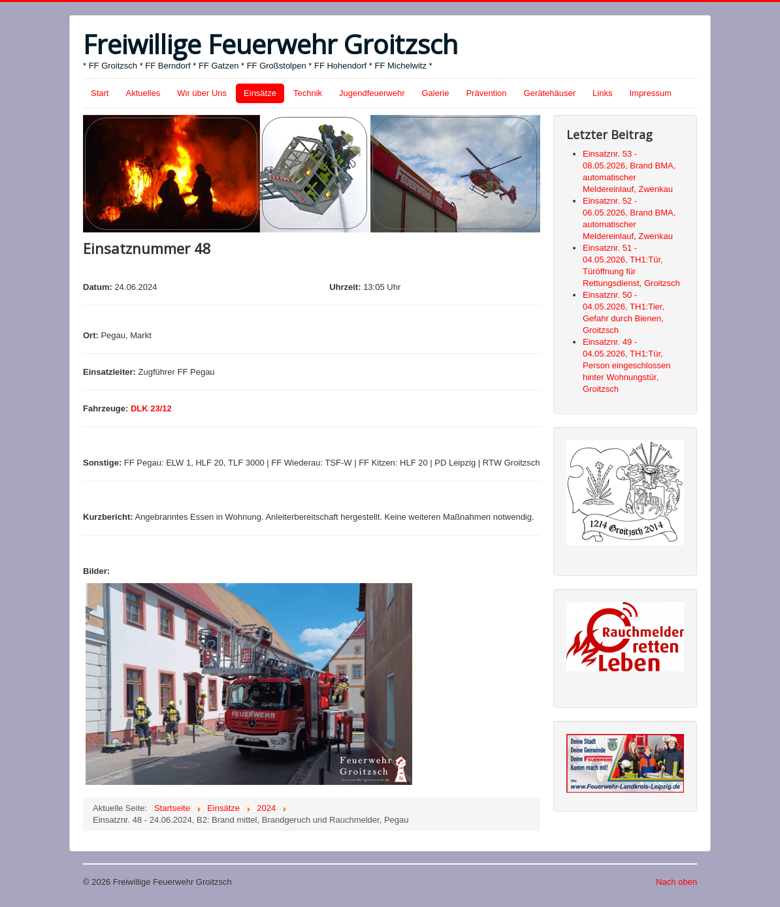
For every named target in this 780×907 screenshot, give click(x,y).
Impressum (650, 93)
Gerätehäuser (550, 93)
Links (602, 93)
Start (99, 93)
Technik (307, 93)
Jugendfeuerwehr (371, 93)
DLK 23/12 (151, 408)
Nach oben (676, 882)
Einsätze (260, 93)
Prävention (486, 93)
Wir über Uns (202, 93)
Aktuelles (142, 93)
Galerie (435, 93)
